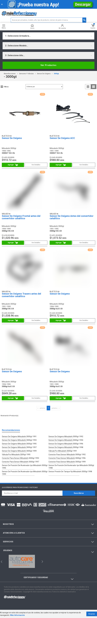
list (88, 86)
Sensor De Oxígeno (44, 74)
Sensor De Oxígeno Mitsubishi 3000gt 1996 (65, 444)
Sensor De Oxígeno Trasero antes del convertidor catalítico (21, 295)
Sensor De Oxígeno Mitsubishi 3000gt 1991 (19, 436)
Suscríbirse (79, 493)
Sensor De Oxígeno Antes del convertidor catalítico (71, 217)
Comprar (13, 165)
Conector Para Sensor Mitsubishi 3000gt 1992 (67, 454)
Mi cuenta (62, 26)
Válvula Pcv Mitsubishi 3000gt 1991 (62, 451)
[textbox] (48, 20)
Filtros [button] (6, 87)
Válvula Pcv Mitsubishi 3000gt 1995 (16, 454)
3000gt (56, 74)
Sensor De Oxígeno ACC (62, 138)
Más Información (17, 615)
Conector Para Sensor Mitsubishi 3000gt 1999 (67, 462)
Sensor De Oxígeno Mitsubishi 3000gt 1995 (19, 444)
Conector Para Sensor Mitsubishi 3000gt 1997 (20, 462)
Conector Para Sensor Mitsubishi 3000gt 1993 (20, 458)
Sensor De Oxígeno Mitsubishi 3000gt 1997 (19, 447)
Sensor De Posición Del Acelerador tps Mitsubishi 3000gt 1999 (24, 472)
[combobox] (48, 36)
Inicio (32, 26)
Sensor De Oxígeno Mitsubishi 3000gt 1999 (19, 451)
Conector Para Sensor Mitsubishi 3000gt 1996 (67, 458)
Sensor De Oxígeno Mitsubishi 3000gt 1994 (65, 440)
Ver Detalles (36, 165)
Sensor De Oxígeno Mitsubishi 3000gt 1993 (19, 440)
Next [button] (42, 561)
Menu (4, 26)
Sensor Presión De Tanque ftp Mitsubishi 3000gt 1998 (70, 471)
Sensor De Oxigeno (60, 293)
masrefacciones (10, 74)
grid (93, 86)
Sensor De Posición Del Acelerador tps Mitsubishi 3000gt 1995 (24, 466)
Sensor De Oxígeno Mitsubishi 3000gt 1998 (65, 447)
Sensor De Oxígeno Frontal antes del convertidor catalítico (21, 217)
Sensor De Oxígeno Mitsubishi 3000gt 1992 (65, 436)
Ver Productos (48, 65)
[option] (22, 561)
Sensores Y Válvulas (26, 74)
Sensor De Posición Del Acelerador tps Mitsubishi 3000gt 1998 (71, 466)
